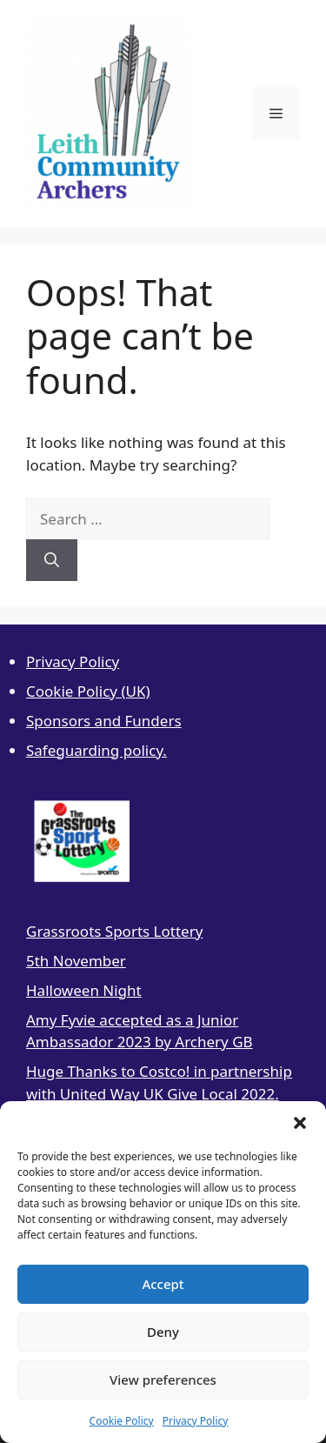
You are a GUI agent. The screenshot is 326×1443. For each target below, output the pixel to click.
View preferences (163, 1379)
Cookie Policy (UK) (88, 691)
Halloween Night (84, 990)
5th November (76, 961)
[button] (300, 1123)
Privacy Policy (196, 1420)
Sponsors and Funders (104, 721)
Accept (162, 1284)
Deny (163, 1331)
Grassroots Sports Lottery (114, 931)
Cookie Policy (122, 1420)
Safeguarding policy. (96, 750)
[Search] (51, 560)
